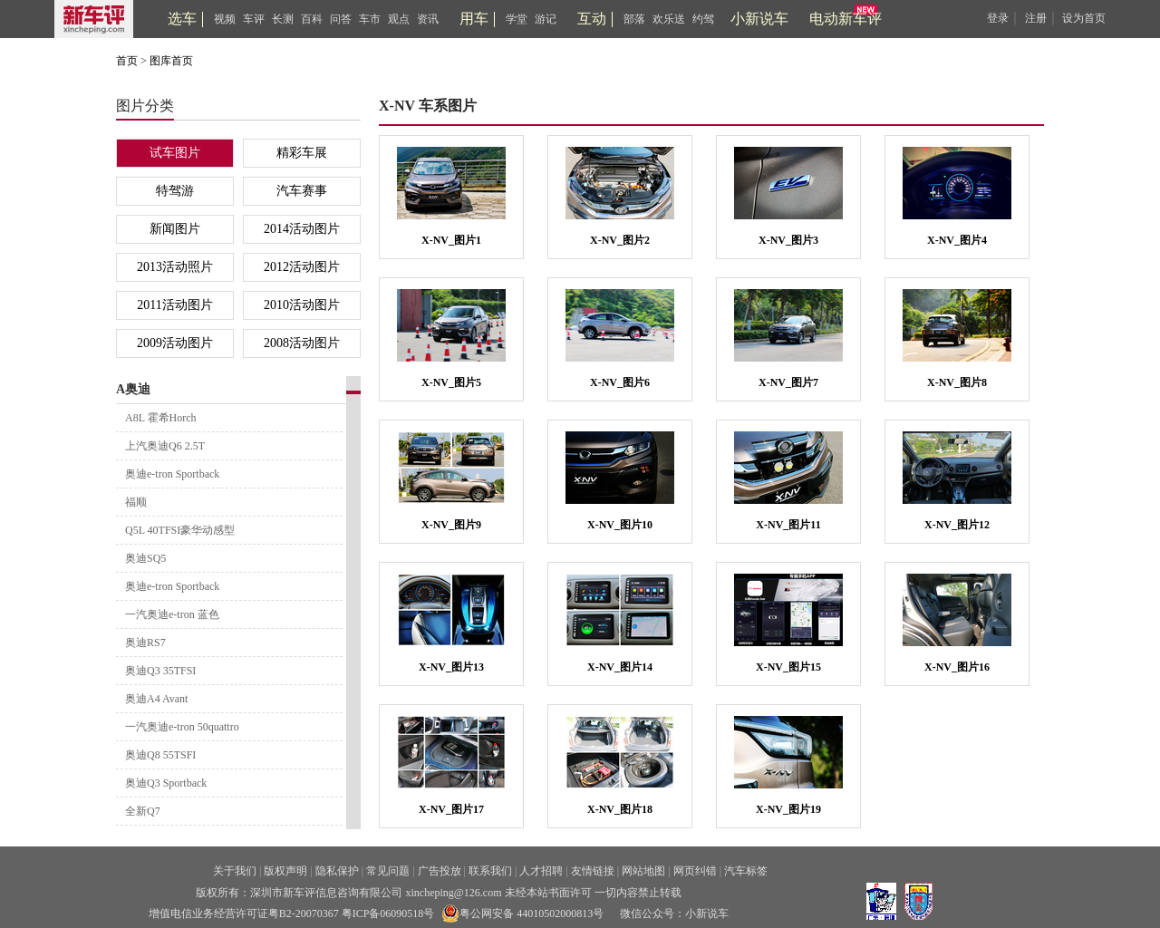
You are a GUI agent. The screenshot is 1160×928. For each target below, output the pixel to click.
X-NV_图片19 (788, 809)
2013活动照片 (175, 267)
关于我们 (234, 871)
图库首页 (171, 60)
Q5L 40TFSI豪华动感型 (180, 530)
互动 (591, 18)
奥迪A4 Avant (156, 698)
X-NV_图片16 (957, 667)
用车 (473, 18)
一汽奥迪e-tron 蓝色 (172, 614)
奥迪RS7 (145, 642)
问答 (341, 19)
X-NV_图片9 (451, 524)
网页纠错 (695, 871)
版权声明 (285, 871)
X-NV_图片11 (788, 524)
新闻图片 (175, 229)
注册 (1036, 18)
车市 (370, 19)
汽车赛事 (301, 191)
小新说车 (759, 18)
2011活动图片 (174, 305)
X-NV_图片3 (788, 240)
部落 (634, 19)
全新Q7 (142, 811)
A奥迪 (133, 389)
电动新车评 (845, 18)
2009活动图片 (175, 343)
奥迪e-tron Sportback (172, 474)
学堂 (516, 19)
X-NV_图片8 (957, 382)
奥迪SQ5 (145, 558)
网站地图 (643, 871)
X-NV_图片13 (451, 667)
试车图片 (175, 153)
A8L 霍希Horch (161, 417)
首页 (127, 60)
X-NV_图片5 (451, 382)
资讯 (428, 19)
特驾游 (175, 191)
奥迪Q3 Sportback (166, 783)
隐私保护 (337, 871)
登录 (998, 18)
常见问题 (388, 871)
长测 (283, 19)
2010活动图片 (302, 305)
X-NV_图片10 (619, 524)
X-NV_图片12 (957, 524)
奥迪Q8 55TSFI (160, 755)
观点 (399, 19)
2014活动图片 (302, 229)
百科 (312, 19)
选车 (182, 18)
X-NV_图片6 (620, 382)
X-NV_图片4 (957, 240)
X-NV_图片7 (788, 382)
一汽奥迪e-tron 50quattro (182, 726)
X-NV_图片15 (788, 667)
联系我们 (490, 871)
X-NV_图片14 (619, 667)
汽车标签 (746, 871)
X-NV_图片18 (619, 809)
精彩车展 (301, 153)
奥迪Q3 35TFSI (160, 670)
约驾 (703, 19)
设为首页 (1084, 18)
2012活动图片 (302, 267)
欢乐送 (668, 19)
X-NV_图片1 (451, 240)
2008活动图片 (302, 343)
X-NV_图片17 (451, 809)
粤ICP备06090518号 (388, 913)
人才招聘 (541, 871)
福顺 (136, 502)
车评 (254, 19)
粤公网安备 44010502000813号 (522, 913)
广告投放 (439, 871)
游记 (545, 19)
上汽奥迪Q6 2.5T (165, 446)
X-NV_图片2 (620, 240)
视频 (225, 19)
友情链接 (592, 871)
